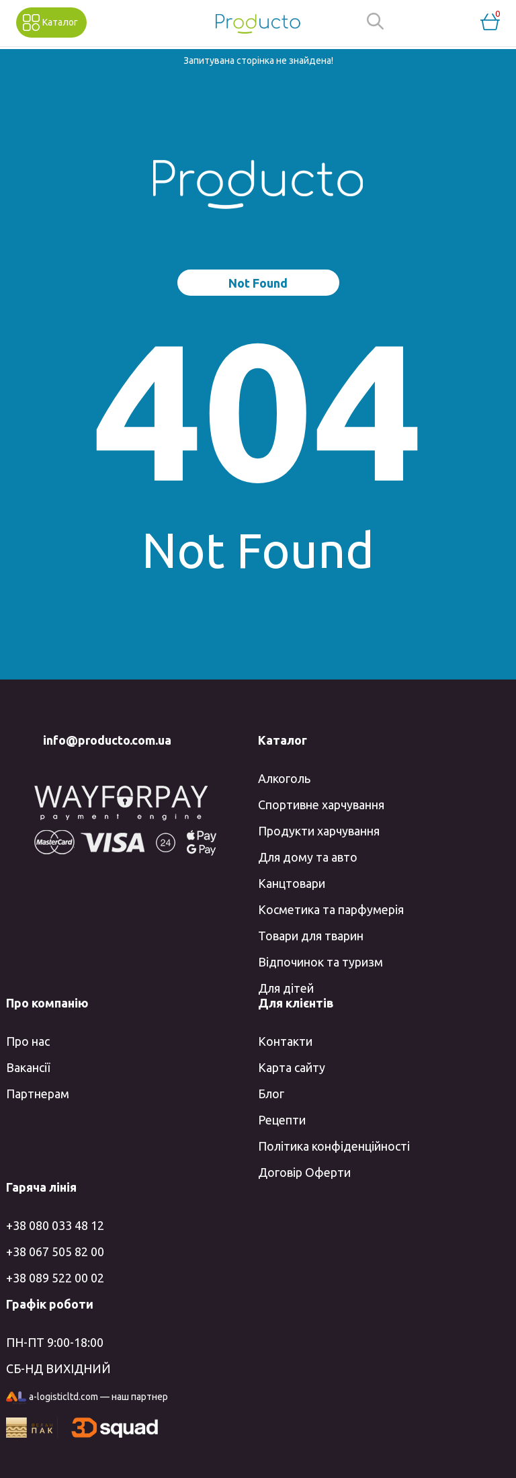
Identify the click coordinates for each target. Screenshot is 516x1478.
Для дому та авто (307, 857)
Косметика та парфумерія (331, 909)
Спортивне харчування (321, 804)
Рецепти (282, 1119)
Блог (271, 1093)
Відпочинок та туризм (320, 962)
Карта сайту (291, 1067)
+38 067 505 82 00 (55, 1251)
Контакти (285, 1041)
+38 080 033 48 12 (55, 1225)
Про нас (28, 1041)
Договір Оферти (304, 1172)
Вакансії (28, 1067)
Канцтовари (291, 883)
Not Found (258, 283)
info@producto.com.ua (107, 740)
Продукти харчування (319, 830)
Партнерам (37, 1093)
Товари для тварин (310, 935)
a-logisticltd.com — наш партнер (87, 1398)
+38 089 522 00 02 (55, 1277)
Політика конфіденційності (334, 1146)
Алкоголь (284, 778)
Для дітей (286, 988)
